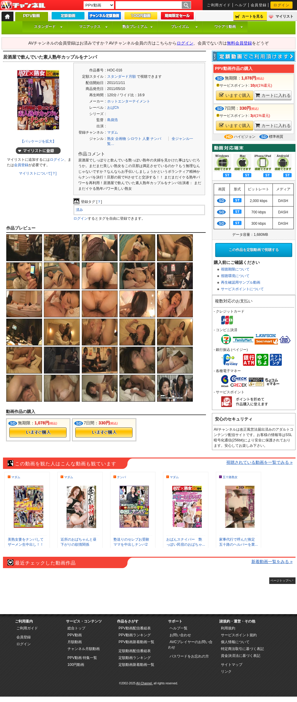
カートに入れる (273, 95)
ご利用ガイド (219, 5)
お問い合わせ (180, 635)
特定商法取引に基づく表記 (242, 649)
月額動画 (74, 642)
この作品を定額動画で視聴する (254, 250)
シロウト (134, 139)
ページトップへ (280, 580)
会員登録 (259, 5)
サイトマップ (231, 665)
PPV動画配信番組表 (135, 628)
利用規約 (228, 628)
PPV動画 (74, 635)
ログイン (281, 5)
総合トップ (76, 628)
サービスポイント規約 (239, 635)
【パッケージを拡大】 (38, 141)
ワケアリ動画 (228, 27)
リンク (226, 671)
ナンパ (155, 139)
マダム (112, 132)
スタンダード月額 (121, 76)
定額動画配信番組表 (135, 651)
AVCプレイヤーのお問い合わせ (190, 644)
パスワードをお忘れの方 (189, 656)
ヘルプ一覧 (178, 628)
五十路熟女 (230, 477)
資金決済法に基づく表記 (240, 656)
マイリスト (284, 16)
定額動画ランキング (135, 658)
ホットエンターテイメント (128, 101)
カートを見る (252, 16)
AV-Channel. (144, 683)
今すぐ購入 (38, 432)
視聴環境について (235, 276)
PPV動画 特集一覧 (82, 658)
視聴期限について (235, 269)
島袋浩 (112, 120)
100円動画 (75, 665)
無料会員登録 (239, 43)
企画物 (120, 139)
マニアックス (93, 27)
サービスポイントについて (242, 289)
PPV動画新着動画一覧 (136, 642)
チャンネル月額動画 (83, 649)
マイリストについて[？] (38, 173)
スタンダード (48, 27)
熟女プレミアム (137, 27)
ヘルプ (241, 5)
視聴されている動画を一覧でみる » (259, 462)
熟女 (110, 139)
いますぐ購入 (234, 95)
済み (79, 210)
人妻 (146, 139)
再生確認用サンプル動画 (240, 282)
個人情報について (235, 642)
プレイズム (184, 27)
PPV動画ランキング (135, 635)
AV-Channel (23, 5)
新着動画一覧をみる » (272, 561)
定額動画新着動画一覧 (136, 665)
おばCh (113, 107)
